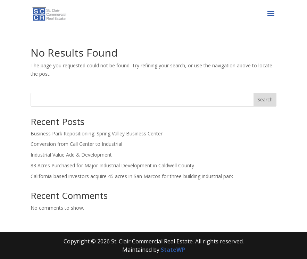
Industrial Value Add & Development (71, 154)
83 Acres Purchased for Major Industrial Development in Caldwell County (112, 165)
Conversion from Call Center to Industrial (76, 144)
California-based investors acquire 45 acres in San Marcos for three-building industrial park (132, 176)
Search (265, 99)
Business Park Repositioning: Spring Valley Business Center (97, 133)
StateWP (173, 249)
